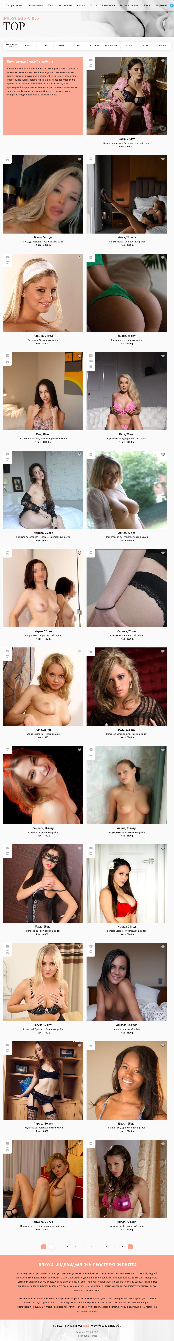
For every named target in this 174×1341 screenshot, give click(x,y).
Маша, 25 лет (43, 926)
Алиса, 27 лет (126, 533)
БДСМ (50, 5)
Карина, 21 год (43, 336)
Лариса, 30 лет (43, 1123)
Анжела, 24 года (126, 1025)
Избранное (161, 5)
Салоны (81, 5)
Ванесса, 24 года (43, 828)
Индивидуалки (35, 5)
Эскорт (93, 5)
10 (122, 1246)
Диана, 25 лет (126, 336)
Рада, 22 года (126, 729)
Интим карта (108, 5)
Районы (162, 46)
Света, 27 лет (43, 1025)
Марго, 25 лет (43, 631)
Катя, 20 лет (127, 434)
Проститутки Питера (87, 1336)
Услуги (129, 46)
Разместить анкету (129, 5)
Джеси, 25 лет (127, 1123)
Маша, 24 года (43, 237)
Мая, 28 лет (43, 434)
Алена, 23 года (126, 828)
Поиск (147, 5)
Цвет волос (95, 46)
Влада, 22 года (126, 1222)
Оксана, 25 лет (126, 631)
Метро (146, 46)
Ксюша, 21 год (127, 926)
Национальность (112, 46)
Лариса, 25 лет (43, 533)
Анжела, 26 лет (43, 1222)
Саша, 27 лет (127, 139)
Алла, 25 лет (43, 729)
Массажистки (65, 5)
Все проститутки (14, 5)
